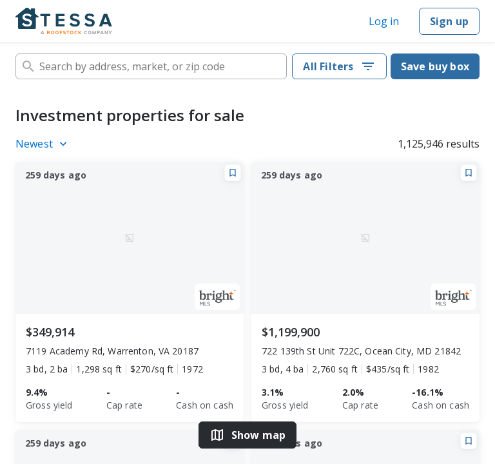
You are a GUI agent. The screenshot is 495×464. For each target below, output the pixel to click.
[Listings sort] (43, 143)
